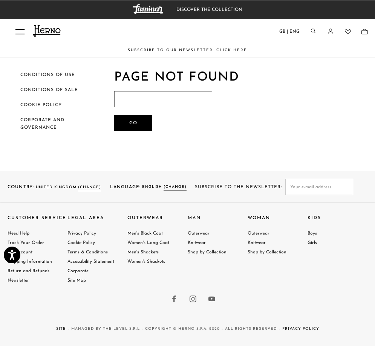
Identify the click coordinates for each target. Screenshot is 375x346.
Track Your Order (26, 243)
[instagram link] (193, 299)
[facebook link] (174, 299)
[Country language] (289, 33)
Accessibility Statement (90, 261)
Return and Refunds (28, 271)
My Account (20, 252)
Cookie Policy (81, 243)
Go (133, 123)
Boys (312, 233)
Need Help (18, 233)
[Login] (330, 31)
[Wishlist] (347, 31)
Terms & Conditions (87, 252)
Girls (312, 243)
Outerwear (199, 233)
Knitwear (197, 243)
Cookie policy (41, 105)
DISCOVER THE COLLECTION (209, 10)
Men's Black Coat (145, 233)
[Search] (313, 31)
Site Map (76, 280)
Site (61, 329)
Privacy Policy (81, 233)
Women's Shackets (146, 261)
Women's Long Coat (148, 243)
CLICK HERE (231, 50)
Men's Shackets (143, 252)
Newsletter (18, 280)
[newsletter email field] (319, 187)
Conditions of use (47, 75)
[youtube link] (212, 299)
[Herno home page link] (92, 31)
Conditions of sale (49, 90)
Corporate (78, 271)
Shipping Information (30, 261)
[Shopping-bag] (364, 31)
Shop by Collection (207, 252)
